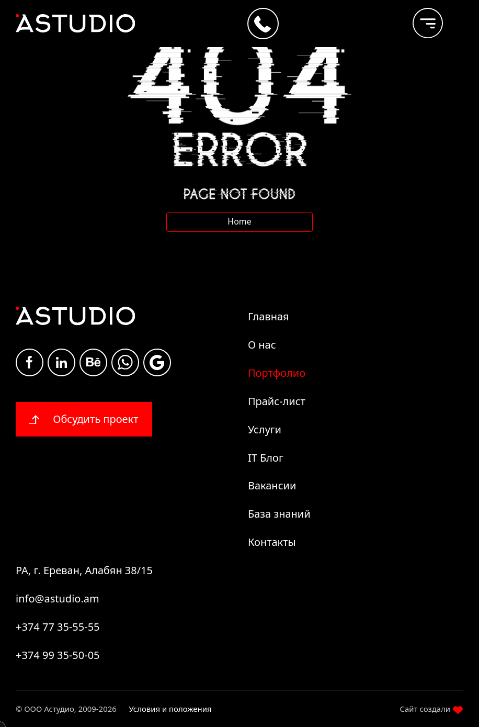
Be (93, 361)
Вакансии (272, 485)
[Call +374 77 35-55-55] (263, 23)
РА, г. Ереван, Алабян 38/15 (84, 570)
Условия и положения (170, 708)
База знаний (279, 514)
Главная (268, 316)
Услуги (264, 429)
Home (239, 221)
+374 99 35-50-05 (58, 655)
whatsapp (125, 362)
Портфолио (276, 373)
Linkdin (61, 362)
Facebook (29, 362)
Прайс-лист (276, 401)
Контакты (272, 542)
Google (157, 362)
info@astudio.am (57, 598)
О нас (262, 345)
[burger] (419, 18)
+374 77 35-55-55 (58, 627)
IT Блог (265, 458)
